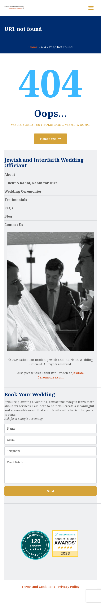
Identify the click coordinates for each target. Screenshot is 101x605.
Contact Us (13, 224)
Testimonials (15, 199)
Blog (8, 216)
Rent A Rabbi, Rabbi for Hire (32, 183)
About (9, 174)
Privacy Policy (68, 587)
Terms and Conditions (38, 587)
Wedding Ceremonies (22, 191)
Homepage (48, 138)
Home (33, 47)
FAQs (8, 208)
